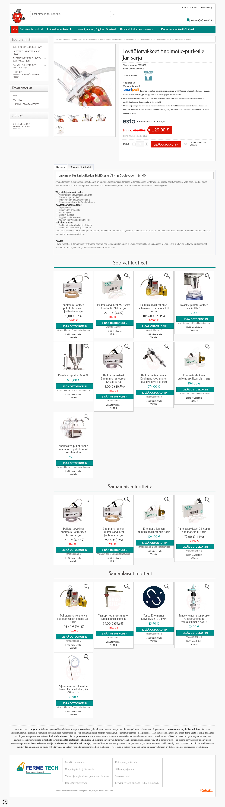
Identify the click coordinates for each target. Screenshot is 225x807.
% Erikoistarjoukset (31, 29)
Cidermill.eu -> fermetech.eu (29, 126)
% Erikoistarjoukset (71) (27, 47)
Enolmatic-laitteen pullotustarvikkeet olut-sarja (194, 377)
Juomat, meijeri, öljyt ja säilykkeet (96, 29)
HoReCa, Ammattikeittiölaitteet (176, 29)
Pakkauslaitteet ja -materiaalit (97, 39)
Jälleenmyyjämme (124, 768)
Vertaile (193, 145)
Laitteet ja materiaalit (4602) (26, 52)
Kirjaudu (194, 7)
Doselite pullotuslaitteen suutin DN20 (194, 306)
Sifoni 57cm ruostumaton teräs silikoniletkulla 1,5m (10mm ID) (73, 688)
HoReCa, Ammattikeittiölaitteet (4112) (26, 74)
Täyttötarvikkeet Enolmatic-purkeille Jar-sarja (171, 39)
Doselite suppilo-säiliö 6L (73, 375)
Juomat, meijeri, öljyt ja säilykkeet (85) (27, 59)
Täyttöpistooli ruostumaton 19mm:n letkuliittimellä (113, 617)
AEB (15, 95)
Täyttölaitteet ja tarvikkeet (123, 39)
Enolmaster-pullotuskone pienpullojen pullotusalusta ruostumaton (73, 449)
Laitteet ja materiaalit (59, 29)
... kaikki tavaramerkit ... (27, 104)
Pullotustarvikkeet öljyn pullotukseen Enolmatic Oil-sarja (154, 308)
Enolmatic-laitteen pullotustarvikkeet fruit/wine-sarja (73, 308)
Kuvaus (60, 167)
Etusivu (59, 39)
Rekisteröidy (206, 7)
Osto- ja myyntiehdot (126, 761)
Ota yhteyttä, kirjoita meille (79, 768)
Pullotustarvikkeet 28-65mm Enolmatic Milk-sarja (113, 306)
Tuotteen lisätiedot (81, 167)
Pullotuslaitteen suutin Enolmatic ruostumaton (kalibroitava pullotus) (153, 378)
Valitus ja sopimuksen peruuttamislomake (87, 775)
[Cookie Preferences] (5, 802)
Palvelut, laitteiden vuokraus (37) (25, 66)
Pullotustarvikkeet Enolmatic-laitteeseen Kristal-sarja (113, 378)
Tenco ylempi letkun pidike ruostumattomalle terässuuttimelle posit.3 (194, 618)
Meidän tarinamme (75, 761)
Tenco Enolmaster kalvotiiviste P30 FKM (154, 617)
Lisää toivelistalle (198, 142)
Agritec (17, 100)
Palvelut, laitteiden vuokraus (136, 29)
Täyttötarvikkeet (143, 39)
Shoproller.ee (206, 790)
